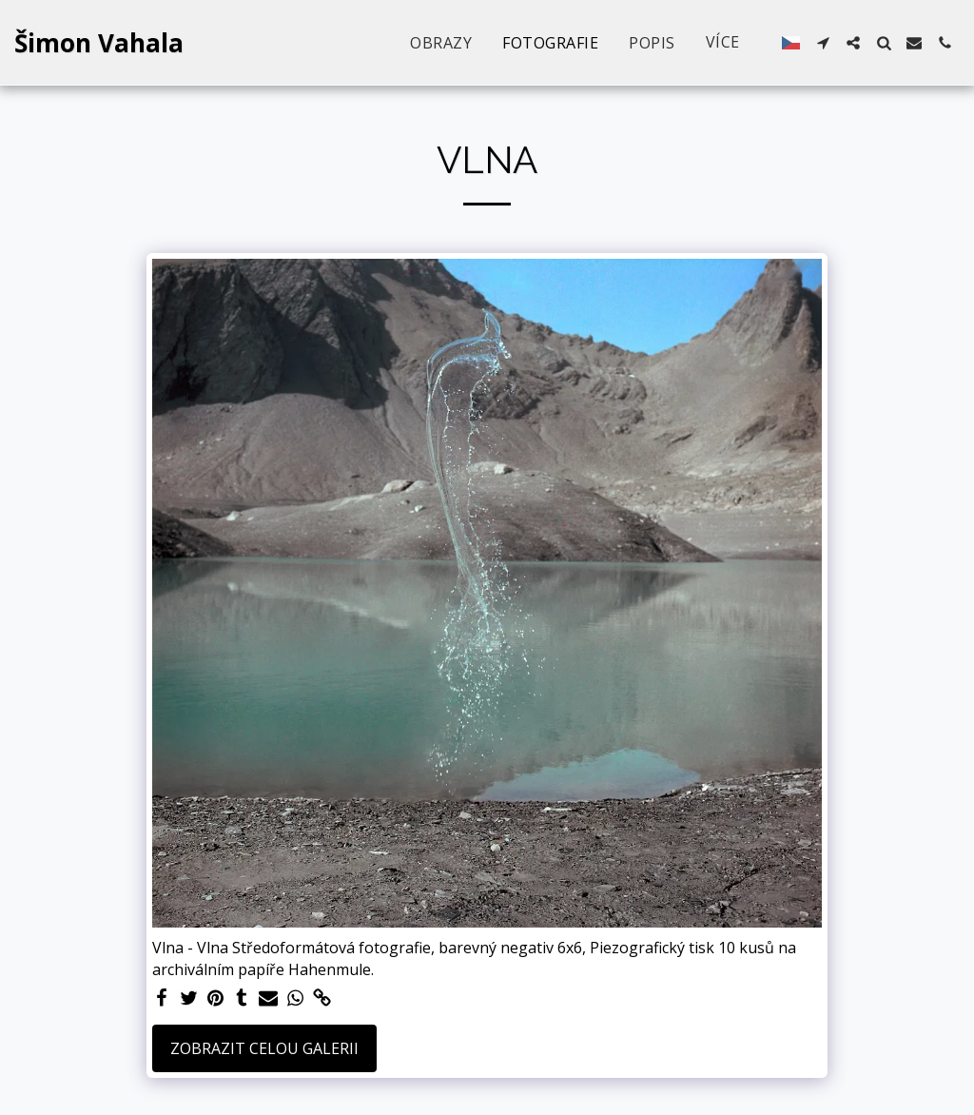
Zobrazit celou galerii (264, 1048)
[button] (822, 42)
